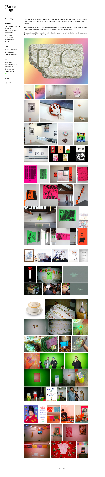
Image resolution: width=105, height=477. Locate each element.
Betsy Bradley (9, 32)
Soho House (8, 62)
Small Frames (9, 37)
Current (7, 15)
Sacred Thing (9, 19)
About (7, 78)
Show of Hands (9, 35)
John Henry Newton (11, 54)
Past (6, 59)
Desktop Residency (11, 64)
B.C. (6, 73)
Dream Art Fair (9, 69)
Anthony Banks (9, 39)
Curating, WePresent (11, 49)
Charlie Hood (67, 19)
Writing (7, 46)
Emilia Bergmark (10, 52)
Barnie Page (10, 8)
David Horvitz (9, 42)
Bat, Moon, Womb (10, 30)
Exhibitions (8, 23)
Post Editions (9, 66)
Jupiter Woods (9, 71)
